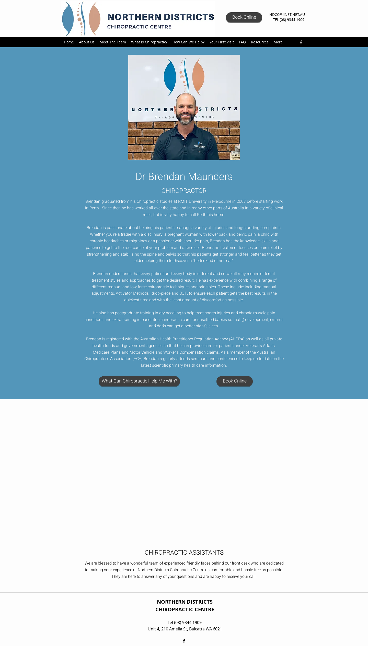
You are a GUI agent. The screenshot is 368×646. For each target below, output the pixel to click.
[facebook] (301, 42)
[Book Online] (244, 17)
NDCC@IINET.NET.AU (287, 14)
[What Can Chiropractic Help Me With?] (139, 381)
